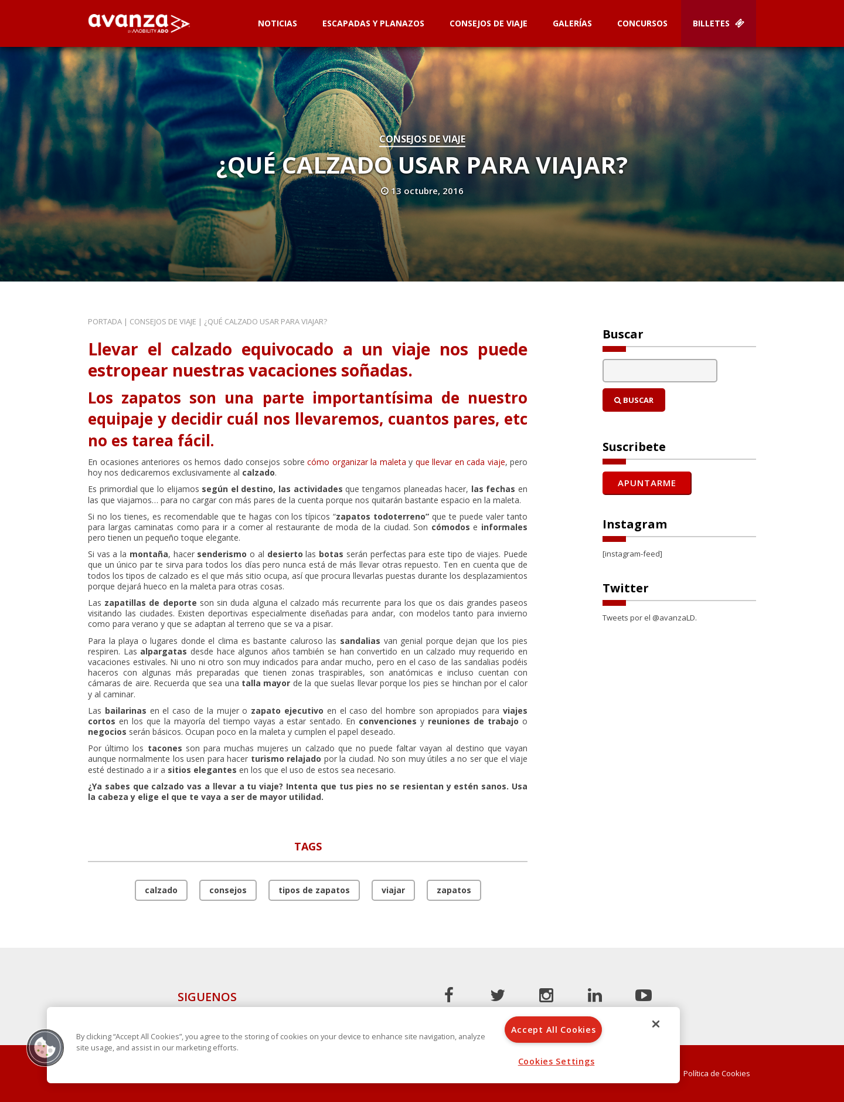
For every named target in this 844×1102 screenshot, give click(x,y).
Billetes (718, 23)
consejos (228, 890)
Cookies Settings (556, 1061)
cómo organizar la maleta (356, 461)
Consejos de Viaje (489, 23)
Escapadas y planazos (373, 23)
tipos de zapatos (314, 890)
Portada (105, 321)
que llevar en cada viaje (460, 461)
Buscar (634, 400)
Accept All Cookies (553, 1029)
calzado (161, 890)
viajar (393, 890)
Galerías (572, 23)
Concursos (642, 23)
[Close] (655, 1024)
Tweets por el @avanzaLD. (650, 617)
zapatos (454, 890)
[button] (45, 1047)
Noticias (277, 23)
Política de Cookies (716, 1074)
